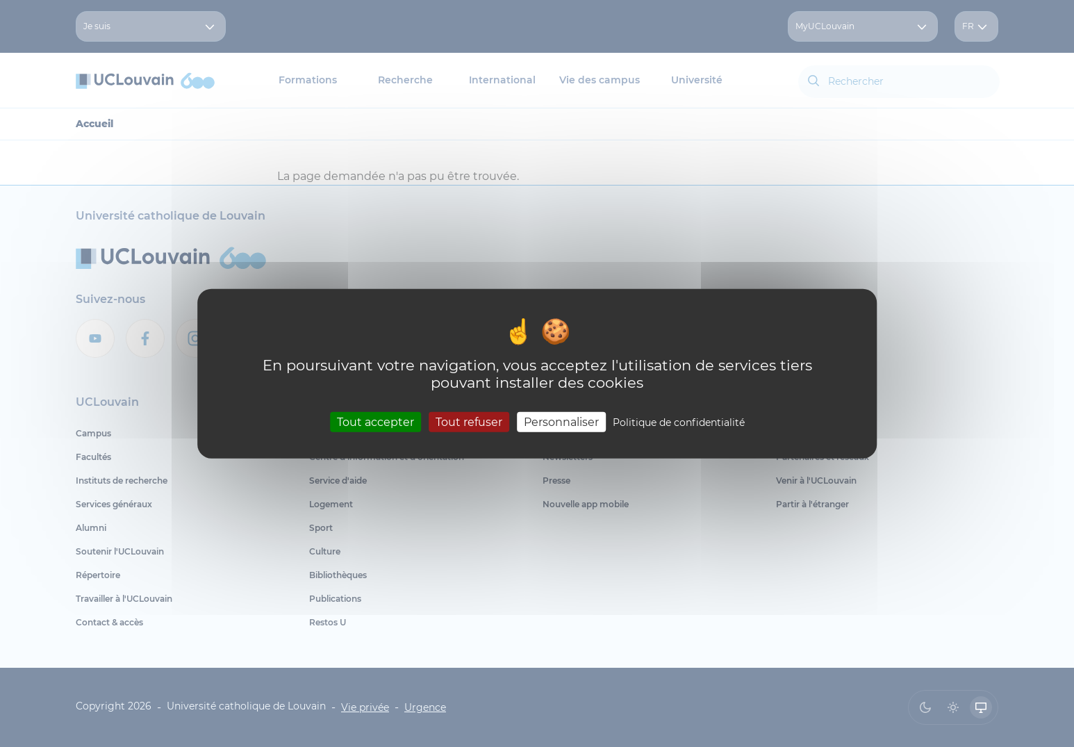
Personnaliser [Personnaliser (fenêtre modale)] (561, 422)
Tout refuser (469, 422)
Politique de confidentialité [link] (679, 422)
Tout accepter (375, 422)
